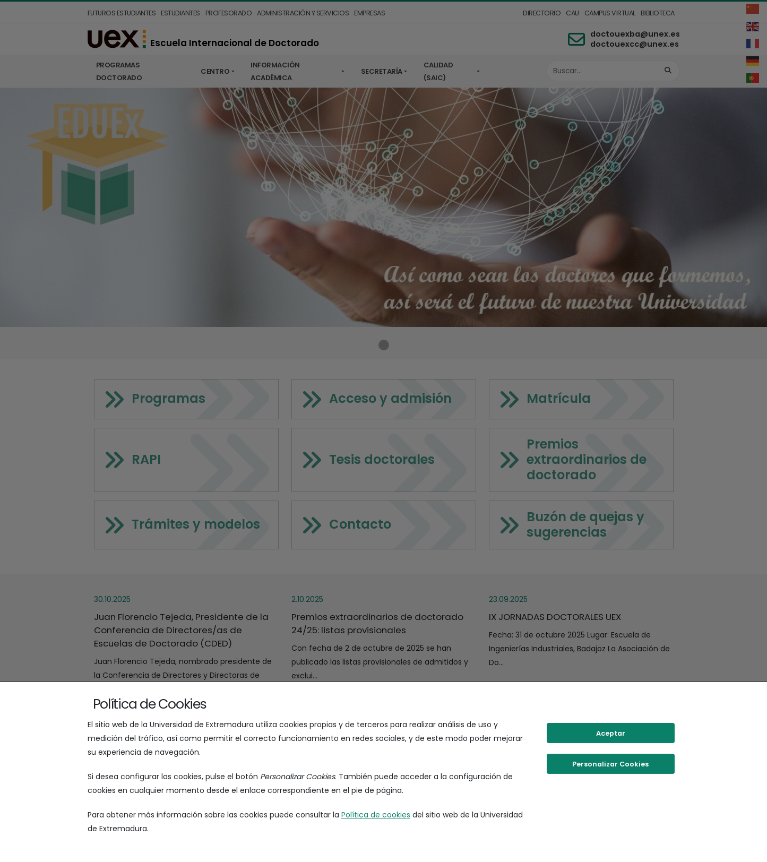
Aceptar (610, 733)
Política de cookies (375, 814)
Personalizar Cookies (610, 764)
